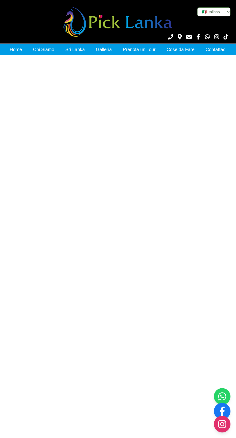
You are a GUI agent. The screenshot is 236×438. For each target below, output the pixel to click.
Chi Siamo (43, 49)
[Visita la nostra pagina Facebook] (198, 37)
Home (16, 49)
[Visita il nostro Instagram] (216, 37)
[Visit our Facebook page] (222, 411)
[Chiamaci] (170, 37)
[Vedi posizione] (180, 37)
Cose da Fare (181, 49)
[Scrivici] (189, 37)
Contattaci (216, 49)
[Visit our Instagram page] (222, 424)
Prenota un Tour (139, 49)
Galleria (104, 49)
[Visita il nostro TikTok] (226, 37)
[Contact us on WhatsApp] (222, 396)
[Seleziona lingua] (213, 11)
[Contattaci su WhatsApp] (207, 37)
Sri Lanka (75, 49)
